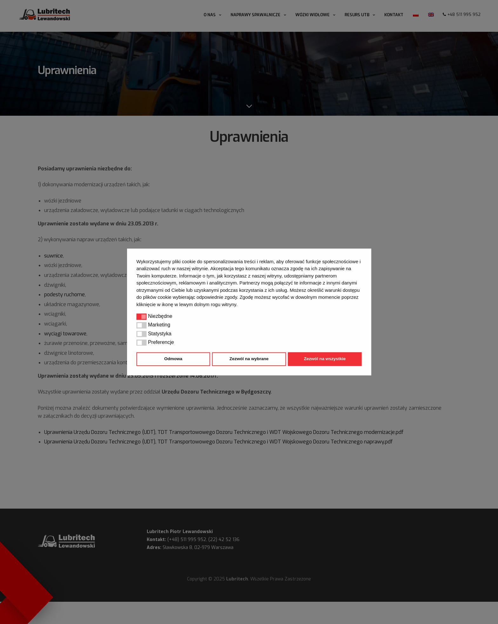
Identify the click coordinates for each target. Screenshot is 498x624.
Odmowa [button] (173, 359)
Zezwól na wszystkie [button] (325, 359)
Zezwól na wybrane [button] (248, 359)
